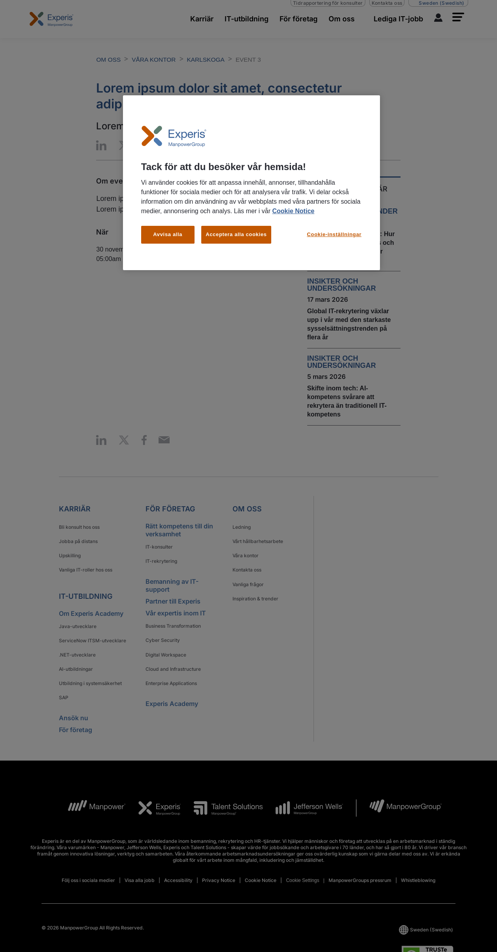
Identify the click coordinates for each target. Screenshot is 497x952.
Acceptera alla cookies (236, 234)
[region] (251, 182)
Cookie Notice (293, 211)
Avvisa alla (167, 234)
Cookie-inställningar (334, 234)
